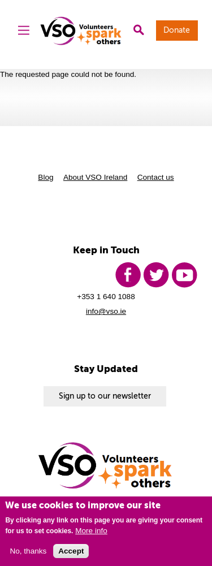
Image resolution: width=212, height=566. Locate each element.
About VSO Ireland (95, 177)
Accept (71, 551)
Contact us (155, 177)
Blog (45, 177)
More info (91, 530)
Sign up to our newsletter (105, 396)
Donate (176, 30)
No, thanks (28, 551)
